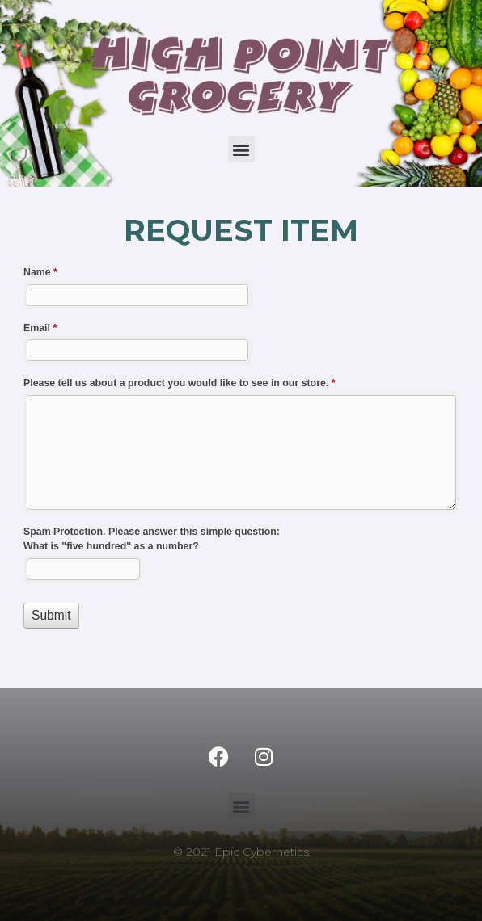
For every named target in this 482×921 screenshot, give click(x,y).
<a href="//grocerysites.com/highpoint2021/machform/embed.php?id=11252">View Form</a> (241, 464)
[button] (241, 149)
